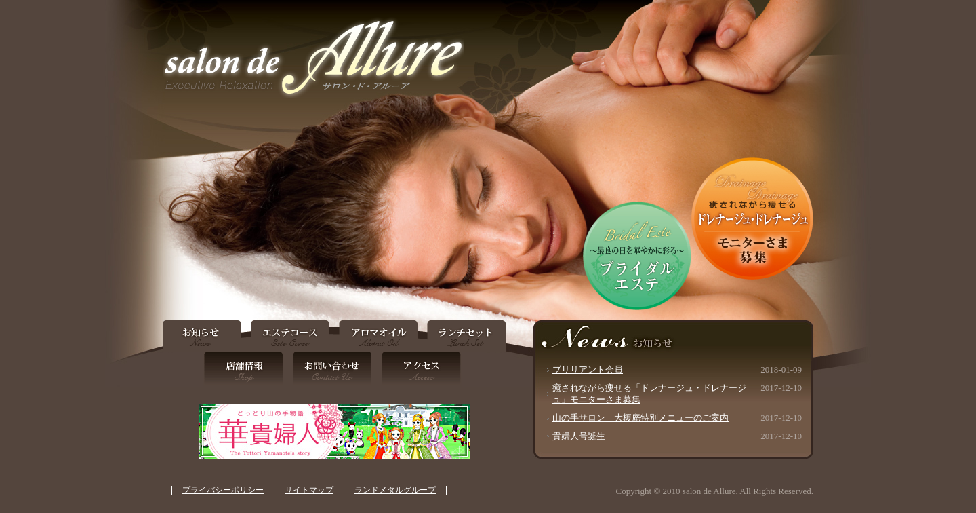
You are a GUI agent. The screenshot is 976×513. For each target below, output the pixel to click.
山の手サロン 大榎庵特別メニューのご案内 (640, 418)
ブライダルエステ (637, 256)
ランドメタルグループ (395, 490)
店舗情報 (246, 371)
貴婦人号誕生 (578, 436)
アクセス (418, 371)
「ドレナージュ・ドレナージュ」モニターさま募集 (752, 218)
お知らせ (204, 336)
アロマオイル (378, 336)
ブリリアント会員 (587, 369)
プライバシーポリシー (223, 490)
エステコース (289, 336)
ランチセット (464, 336)
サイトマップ (309, 490)
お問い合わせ (332, 371)
